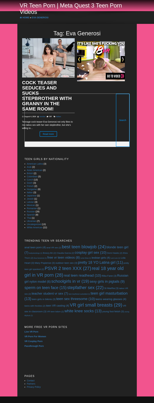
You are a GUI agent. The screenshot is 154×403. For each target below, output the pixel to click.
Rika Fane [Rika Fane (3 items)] (109, 275)
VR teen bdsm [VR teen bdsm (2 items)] (55, 311)
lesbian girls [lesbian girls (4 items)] (101, 257)
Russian (31, 211)
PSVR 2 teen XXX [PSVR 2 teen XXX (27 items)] (68, 268)
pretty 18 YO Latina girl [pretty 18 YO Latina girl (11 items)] (100, 262)
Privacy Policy (34, 387)
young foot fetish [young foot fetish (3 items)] (113, 311)
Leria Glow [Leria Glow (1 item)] (85, 258)
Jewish (30, 199)
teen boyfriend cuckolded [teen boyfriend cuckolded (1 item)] (79, 294)
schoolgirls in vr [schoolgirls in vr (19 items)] (70, 281)
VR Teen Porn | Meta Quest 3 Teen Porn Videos (71, 8)
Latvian (30, 202)
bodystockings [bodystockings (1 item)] (35, 253)
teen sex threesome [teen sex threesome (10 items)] (75, 299)
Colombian (32, 176)
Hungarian (32, 189)
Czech (30, 179)
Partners (31, 383)
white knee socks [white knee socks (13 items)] (83, 311)
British (30, 173)
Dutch (30, 183)
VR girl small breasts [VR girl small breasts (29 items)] (96, 305)
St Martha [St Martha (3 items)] (111, 288)
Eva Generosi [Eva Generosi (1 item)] (40, 258)
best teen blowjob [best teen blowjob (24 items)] (84, 246)
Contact (31, 380)
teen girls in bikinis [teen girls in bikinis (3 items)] (44, 299)
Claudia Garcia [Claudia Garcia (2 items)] (65, 253)
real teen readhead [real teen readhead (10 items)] (82, 275)
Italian (30, 192)
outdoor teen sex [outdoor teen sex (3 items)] (66, 263)
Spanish (31, 214)
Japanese (32, 195)
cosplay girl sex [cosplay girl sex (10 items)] (90, 253)
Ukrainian (31, 221)
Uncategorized (34, 224)
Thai (29, 218)
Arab (29, 167)
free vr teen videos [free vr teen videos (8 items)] (63, 257)
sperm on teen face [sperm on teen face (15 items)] (46, 287)
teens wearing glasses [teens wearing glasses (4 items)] (110, 299)
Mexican (31, 205)
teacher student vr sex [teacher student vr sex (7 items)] (50, 293)
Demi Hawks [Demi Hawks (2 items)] (114, 253)
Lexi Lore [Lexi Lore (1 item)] (115, 258)
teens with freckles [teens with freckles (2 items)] (35, 306)
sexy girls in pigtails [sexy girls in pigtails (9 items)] (107, 281)
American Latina (35, 164)
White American (35, 227)
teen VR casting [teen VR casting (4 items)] (57, 305)
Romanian (32, 208)
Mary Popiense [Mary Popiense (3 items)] (45, 263)
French (30, 186)
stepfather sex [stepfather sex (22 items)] (85, 287)
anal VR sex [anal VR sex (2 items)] (53, 247)
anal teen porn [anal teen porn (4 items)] (35, 247)
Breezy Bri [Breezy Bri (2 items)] (49, 253)
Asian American (34, 170)
